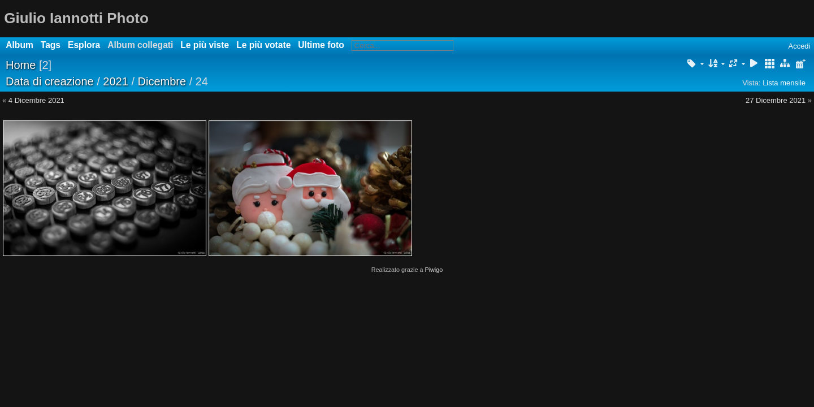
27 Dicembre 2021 (776, 100)
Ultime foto (321, 45)
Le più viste (204, 45)
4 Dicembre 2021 (36, 100)
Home (21, 65)
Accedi (799, 46)
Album (19, 45)
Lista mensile (784, 83)
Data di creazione (50, 81)
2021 (115, 81)
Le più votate (263, 45)
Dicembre (162, 81)
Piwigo (434, 269)
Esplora (84, 45)
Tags (50, 45)
